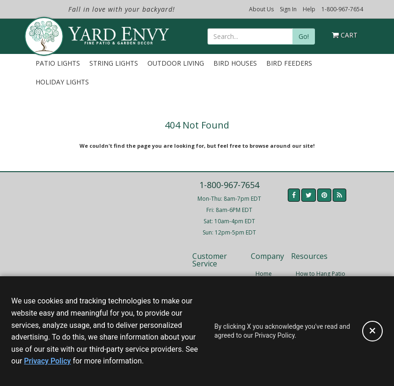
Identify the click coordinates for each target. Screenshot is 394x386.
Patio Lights (58, 63)
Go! (304, 36)
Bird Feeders (289, 63)
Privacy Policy (47, 360)
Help (309, 9)
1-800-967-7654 (342, 9)
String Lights (113, 63)
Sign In (288, 9)
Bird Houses (235, 63)
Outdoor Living (175, 63)
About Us (261, 9)
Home (263, 274)
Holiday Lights (62, 81)
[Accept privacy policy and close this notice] (372, 331)
